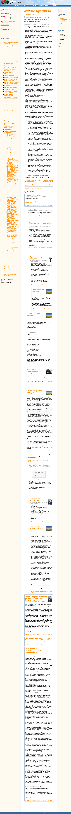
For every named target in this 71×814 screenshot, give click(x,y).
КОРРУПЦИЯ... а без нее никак (10, 87)
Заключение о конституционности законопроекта (33, 651)
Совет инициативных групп (65, 19)
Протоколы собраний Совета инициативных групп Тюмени (12, 134)
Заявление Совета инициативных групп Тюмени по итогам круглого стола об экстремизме (11, 202)
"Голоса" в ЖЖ (64, 21)
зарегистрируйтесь (44, 187)
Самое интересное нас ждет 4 (34, 392)
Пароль (3, 16)
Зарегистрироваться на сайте (8, 21)
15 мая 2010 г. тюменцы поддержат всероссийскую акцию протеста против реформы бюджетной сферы (11, 54)
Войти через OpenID (6, 19)
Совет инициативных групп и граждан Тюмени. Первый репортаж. (12, 167)
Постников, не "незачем (38, 290)
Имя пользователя (5, 13)
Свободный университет (12, 165)
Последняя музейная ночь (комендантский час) (9, 110)
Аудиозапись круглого (34, 195)
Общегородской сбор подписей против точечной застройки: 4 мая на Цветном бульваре (11, 98)
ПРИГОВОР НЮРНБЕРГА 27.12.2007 (11, 111)
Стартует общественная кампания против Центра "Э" (11, 43)
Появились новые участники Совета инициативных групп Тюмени (11, 207)
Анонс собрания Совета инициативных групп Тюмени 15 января (12, 230)
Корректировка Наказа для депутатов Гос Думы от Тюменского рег (36, 598)
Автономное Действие (63, 26)
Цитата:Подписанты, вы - (39, 465)
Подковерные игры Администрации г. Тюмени (12, 183)
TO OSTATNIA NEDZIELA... (9, 63)
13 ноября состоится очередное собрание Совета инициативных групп (12, 224)
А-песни (63, 20)
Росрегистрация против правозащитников (9, 127)
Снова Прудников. (8, 129)
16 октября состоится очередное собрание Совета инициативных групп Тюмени (12, 214)
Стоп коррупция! (10, 191)
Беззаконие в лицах (8, 65)
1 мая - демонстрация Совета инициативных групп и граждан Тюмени (12, 198)
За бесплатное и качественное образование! (10, 163)
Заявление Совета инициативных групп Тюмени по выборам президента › (48, 182)
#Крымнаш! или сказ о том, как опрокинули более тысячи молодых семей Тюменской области (10, 50)
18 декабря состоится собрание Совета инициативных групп (11, 227)
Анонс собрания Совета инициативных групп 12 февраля (12, 253)
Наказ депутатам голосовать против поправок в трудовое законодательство (14, 245)
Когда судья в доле (8, 85)
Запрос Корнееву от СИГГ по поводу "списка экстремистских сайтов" (12, 210)
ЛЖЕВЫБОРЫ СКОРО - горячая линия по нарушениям (10, 92)
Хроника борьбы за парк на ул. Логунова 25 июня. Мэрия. (10, 266)
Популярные (27, 5)
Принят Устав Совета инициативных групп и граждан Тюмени (12, 137)
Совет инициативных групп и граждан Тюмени (10, 132)
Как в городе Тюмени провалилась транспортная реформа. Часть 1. (11, 83)
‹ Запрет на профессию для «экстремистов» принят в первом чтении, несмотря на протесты (30, 183)
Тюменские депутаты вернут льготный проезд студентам (12, 160)
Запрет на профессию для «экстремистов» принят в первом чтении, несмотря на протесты (14, 240)
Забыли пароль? (5, 22)
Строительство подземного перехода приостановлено (11, 175)
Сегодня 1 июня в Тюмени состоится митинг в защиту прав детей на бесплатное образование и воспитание (13, 194)
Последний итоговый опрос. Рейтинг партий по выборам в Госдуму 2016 (12, 188)
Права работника (64, 24)
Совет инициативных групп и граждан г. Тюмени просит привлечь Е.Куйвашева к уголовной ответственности (12, 171)
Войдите (36, 187)
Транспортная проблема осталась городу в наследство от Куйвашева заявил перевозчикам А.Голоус (12, 179)
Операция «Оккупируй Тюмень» (10, 101)
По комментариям (44, 5)
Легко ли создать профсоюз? (10, 89)
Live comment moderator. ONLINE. (11, 61)
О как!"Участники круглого (34, 314)
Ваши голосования (8, 34)
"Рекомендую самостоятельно (37, 527)
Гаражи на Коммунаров (9, 75)
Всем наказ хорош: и (35, 209)
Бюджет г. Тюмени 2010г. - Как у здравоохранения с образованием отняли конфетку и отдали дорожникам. (11, 69)
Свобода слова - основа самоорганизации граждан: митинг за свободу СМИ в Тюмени (12, 153)
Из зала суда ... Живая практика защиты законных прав (10, 80)
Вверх (38, 180)
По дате (35, 5)
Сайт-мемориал (18, 5)
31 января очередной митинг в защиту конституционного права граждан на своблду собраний (11, 58)
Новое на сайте (7, 33)
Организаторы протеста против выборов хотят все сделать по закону (10, 104)
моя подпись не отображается (37, 638)
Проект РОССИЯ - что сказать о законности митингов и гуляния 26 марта (11, 117)
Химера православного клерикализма (9, 263)
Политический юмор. (8, 107)
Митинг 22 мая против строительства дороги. (9, 95)
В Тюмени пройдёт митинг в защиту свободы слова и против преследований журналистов (13, 141)
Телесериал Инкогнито (35, 500)
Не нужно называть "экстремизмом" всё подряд (11, 185)
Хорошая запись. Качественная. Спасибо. (34, 371)
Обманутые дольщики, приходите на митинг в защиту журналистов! (12, 144)
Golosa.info (14, 1)
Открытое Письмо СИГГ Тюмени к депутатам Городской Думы (12, 157)
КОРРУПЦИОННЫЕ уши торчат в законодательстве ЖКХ (11, 46)
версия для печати (29, 187)
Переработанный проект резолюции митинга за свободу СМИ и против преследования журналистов (12, 149)
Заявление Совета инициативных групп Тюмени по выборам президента (11, 250)
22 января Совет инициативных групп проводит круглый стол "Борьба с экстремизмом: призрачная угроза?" (12, 234)
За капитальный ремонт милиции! (11, 77)
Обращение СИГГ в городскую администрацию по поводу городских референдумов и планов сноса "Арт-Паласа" (12, 219)
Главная (26, 10)
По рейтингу (53, 5)
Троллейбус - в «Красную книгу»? (11, 257)
